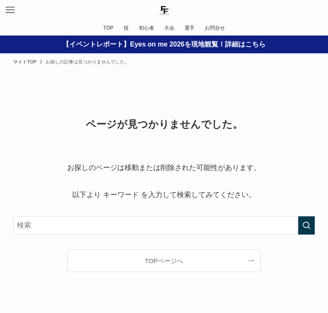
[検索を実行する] (306, 225)
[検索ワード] (164, 225)
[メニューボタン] (10, 10)
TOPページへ (164, 260)
